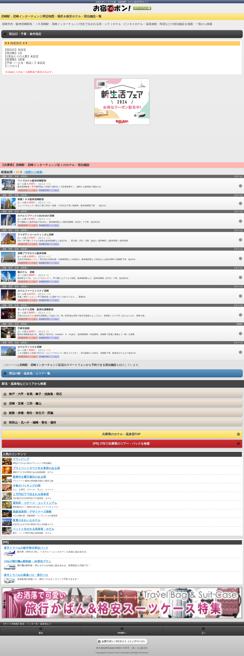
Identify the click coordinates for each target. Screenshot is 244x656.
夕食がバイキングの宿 (26, 485)
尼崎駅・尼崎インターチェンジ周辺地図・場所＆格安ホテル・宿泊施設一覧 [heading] (51, 16)
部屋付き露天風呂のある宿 (29, 476)
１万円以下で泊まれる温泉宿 (31, 494)
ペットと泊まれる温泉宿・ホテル (33, 529)
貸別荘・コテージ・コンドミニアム (35, 503)
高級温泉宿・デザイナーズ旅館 (32, 511)
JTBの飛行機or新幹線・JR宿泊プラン (27, 561)
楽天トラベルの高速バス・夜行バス (26, 575)
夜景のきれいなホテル (26, 520)
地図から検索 (33, 172)
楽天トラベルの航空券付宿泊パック (26, 547)
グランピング (21, 459)
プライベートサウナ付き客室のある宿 (36, 468)
